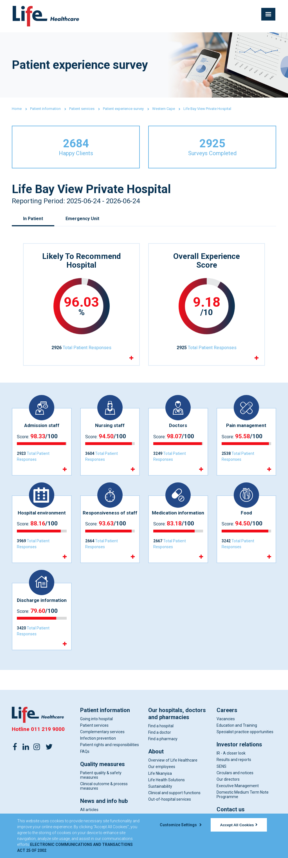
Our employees (161, 767)
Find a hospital (161, 726)
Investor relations (239, 744)
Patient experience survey (123, 109)
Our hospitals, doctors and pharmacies (177, 714)
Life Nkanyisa (160, 773)
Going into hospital (96, 719)
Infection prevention (98, 738)
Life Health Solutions (166, 780)
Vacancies (226, 719)
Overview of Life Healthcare (172, 760)
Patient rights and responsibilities (109, 745)
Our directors (228, 779)
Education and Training (237, 725)
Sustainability (160, 786)
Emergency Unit (83, 218)
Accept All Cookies (238, 825)
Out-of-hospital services (169, 799)
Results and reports (234, 760)
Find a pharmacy (162, 739)
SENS (221, 766)
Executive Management (238, 786)
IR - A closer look (231, 753)
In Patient (33, 218)
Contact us (231, 809)
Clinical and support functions (174, 793)
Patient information (45, 109)
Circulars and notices (235, 773)
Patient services (81, 109)
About (156, 751)
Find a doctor (159, 732)
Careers (227, 710)
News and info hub (104, 801)
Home (17, 109)
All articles (89, 810)
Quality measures (102, 764)
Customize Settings (180, 825)
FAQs (84, 751)
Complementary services (102, 732)
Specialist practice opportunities (245, 732)
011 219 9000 (48, 729)
